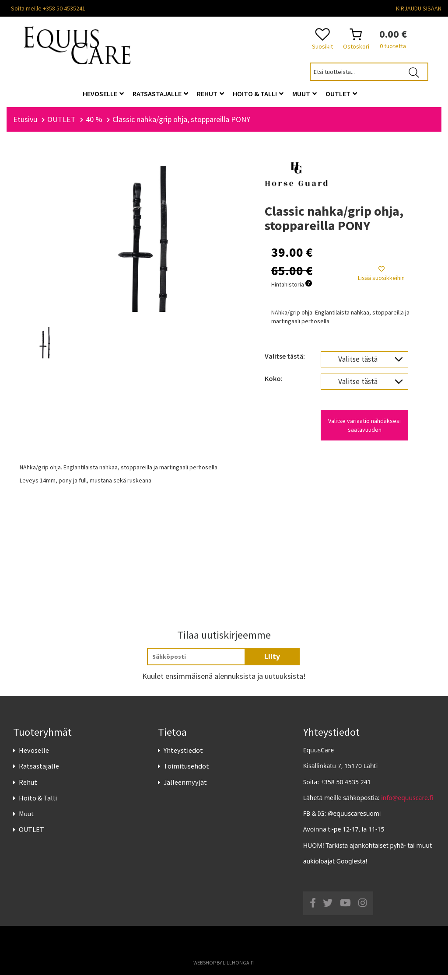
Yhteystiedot (183, 750)
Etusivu (25, 119)
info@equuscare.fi (407, 797)
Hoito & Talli (38, 797)
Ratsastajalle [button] (160, 93)
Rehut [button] (210, 93)
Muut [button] (304, 93)
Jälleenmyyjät (185, 782)
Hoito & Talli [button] (258, 93)
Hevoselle (34, 750)
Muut (26, 813)
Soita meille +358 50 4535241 (48, 8)
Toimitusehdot (186, 766)
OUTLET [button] (341, 93)
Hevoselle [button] (103, 93)
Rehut (28, 782)
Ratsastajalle (39, 766)
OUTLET (31, 829)
